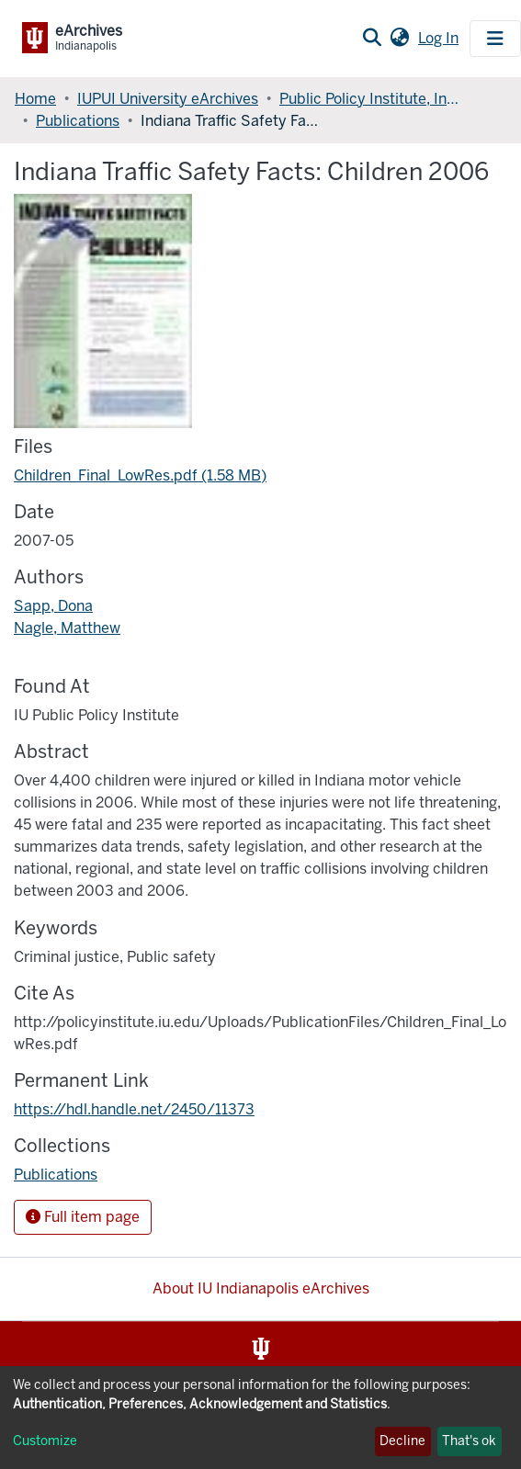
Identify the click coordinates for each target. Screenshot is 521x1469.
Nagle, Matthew (67, 628)
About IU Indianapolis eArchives (261, 1288)
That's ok (469, 1441)
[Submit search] (371, 39)
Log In (440, 38)
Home (35, 98)
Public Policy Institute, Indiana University (371, 98)
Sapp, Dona (53, 606)
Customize (45, 1441)
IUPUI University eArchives (167, 98)
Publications (77, 121)
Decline (402, 1441)
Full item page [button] (83, 1217)
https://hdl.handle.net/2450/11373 (134, 1109)
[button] (399, 39)
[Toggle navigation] (495, 38)
